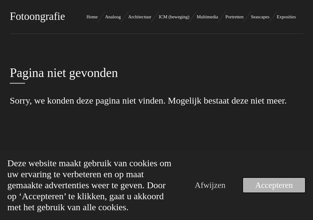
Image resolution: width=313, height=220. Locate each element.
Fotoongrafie (37, 16)
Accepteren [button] (274, 185)
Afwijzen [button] (210, 185)
